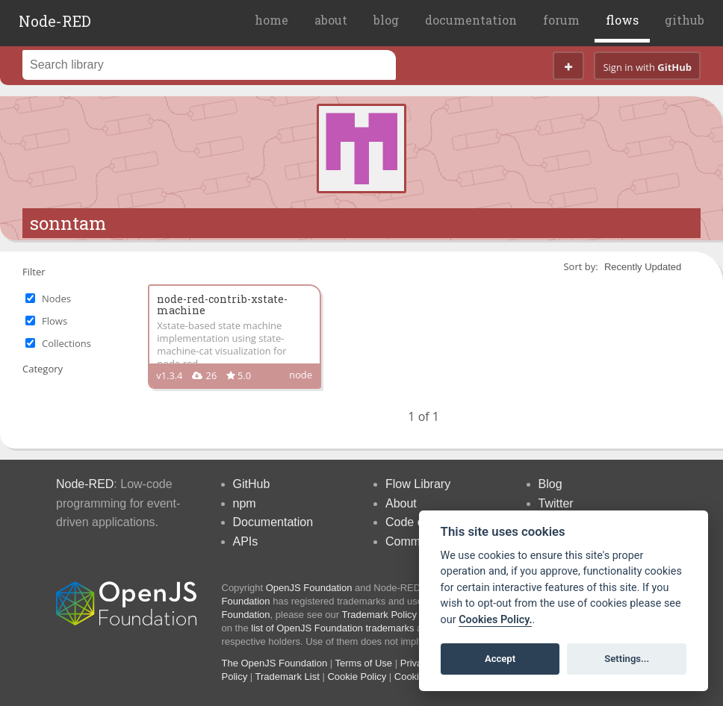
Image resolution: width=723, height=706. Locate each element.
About (401, 503)
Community (415, 541)
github (684, 20)
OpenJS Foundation (309, 587)
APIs (245, 541)
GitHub (251, 484)
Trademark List (287, 676)
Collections (66, 343)
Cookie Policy (356, 676)
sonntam (68, 223)
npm (244, 503)
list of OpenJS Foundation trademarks (332, 628)
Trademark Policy (379, 614)
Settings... (626, 658)
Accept (500, 658)
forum (561, 20)
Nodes (56, 298)
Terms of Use (364, 663)
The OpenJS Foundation (275, 663)
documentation (471, 20)
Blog (550, 484)
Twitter (556, 503)
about (330, 20)
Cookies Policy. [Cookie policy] (495, 619)
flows (622, 20)
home (271, 20)
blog (386, 20)
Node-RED (55, 21)
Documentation (273, 522)
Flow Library (417, 484)
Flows (54, 321)
